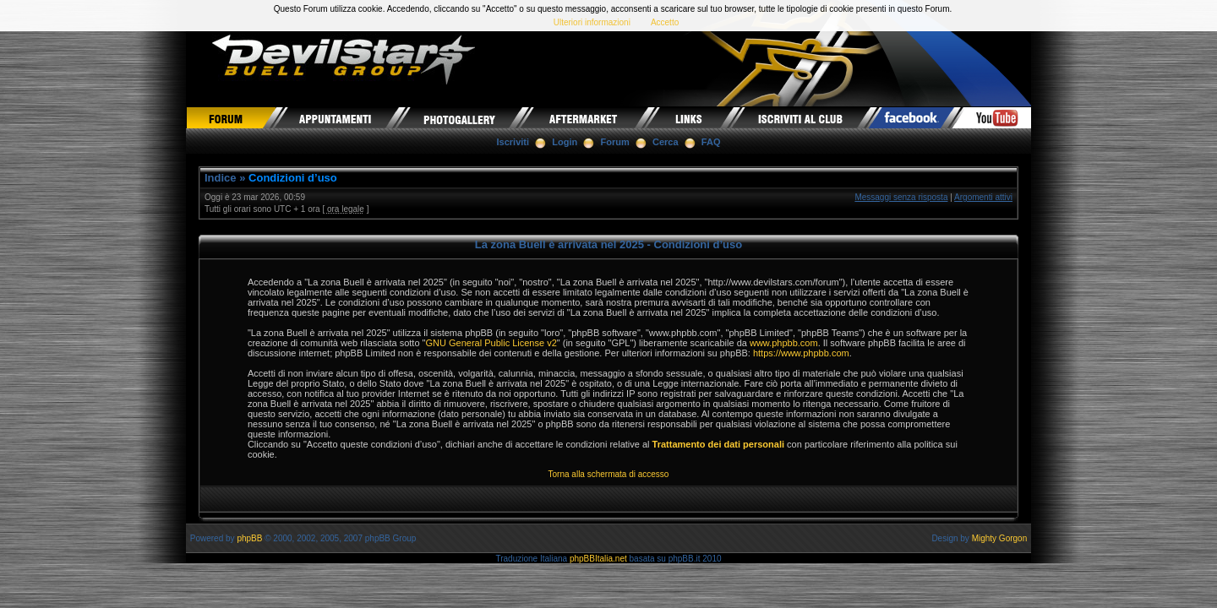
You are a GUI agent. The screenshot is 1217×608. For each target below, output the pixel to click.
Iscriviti (513, 142)
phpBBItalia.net (598, 558)
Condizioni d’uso (292, 177)
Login (564, 142)
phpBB (249, 538)
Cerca (665, 142)
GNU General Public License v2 (490, 343)
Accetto (665, 22)
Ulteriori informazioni (592, 22)
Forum (615, 142)
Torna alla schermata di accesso (608, 474)
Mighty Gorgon (1000, 538)
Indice (221, 177)
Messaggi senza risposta (900, 197)
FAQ (711, 142)
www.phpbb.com (784, 343)
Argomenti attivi (983, 197)
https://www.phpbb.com (801, 353)
